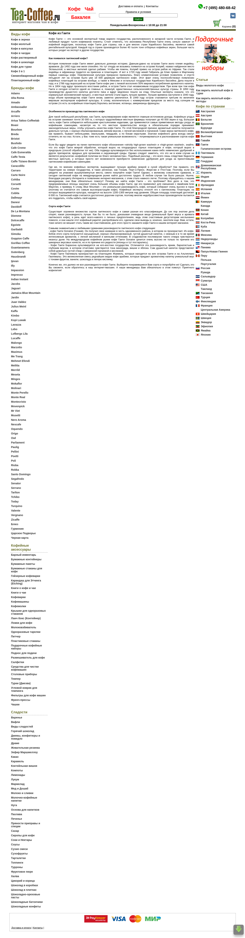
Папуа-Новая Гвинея (214, 251)
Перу (204, 255)
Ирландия (207, 185)
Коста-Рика (208, 222)
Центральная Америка (215, 309)
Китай (204, 214)
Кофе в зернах (20, 39)
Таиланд (206, 288)
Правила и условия (138, 11)
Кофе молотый (21, 44)
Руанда (205, 272)
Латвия (205, 230)
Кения (205, 209)
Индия (205, 176)
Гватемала (207, 152)
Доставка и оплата (130, 6)
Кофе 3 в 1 (18, 71)
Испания (206, 189)
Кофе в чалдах (21, 53)
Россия (205, 268)
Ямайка (205, 330)
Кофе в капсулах (22, 48)
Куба (204, 226)
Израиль (206, 172)
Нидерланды (209, 239)
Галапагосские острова (216, 148)
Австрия (206, 115)
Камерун (206, 201)
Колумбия (207, 218)
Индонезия (208, 180)
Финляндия (208, 301)
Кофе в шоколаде (22, 62)
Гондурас (207, 161)
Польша (206, 259)
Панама (205, 247)
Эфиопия (207, 326)
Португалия (208, 263)
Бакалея (80, 17)
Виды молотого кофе (210, 85)
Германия (207, 157)
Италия (205, 193)
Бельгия (206, 119)
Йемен (205, 197)
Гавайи (205, 140)
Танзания (207, 293)
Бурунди (206, 127)
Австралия (208, 111)
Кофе (74, 9)
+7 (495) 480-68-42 (219, 8)
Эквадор (206, 322)
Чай (89, 9)
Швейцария (208, 313)
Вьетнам (206, 136)
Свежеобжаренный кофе (27, 75)
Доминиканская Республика (211, 167)
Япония (205, 334)
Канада (205, 205)
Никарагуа (207, 243)
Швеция (206, 318)
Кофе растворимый (24, 57)
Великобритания (212, 132)
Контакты (152, 6)
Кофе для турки (21, 66)
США (204, 284)
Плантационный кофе (25, 80)
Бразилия (207, 123)
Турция (205, 297)
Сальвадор (208, 276)
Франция (206, 305)
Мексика (206, 234)
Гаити (204, 144)
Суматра (206, 280)
